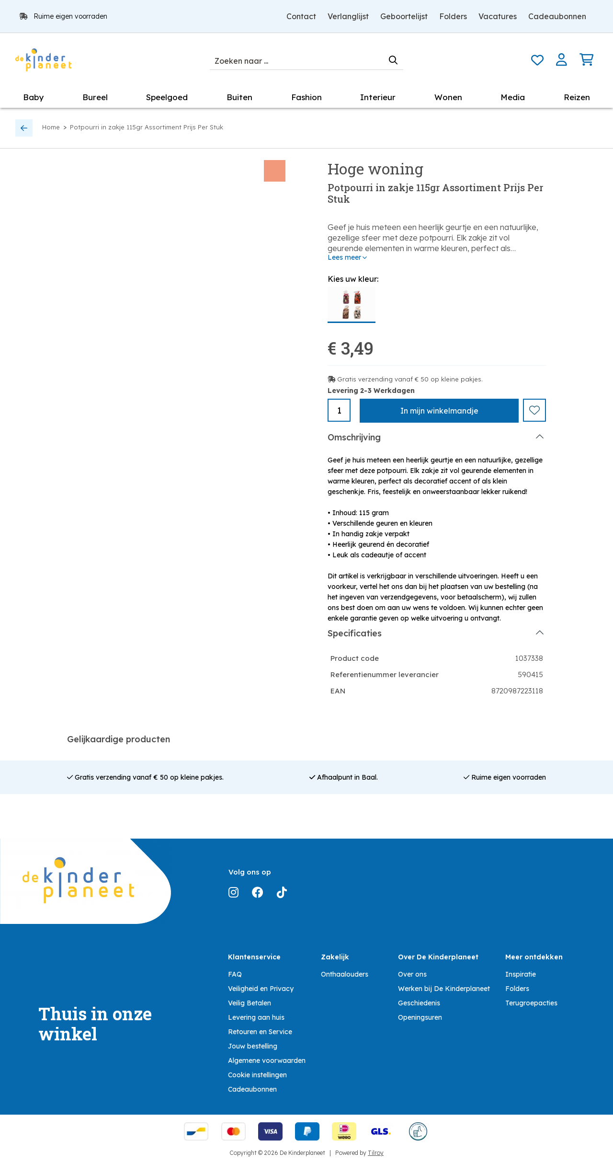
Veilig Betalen (249, 1002)
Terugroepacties (531, 1002)
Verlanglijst (348, 16)
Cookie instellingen (257, 1074)
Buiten (239, 97)
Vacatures (497, 16)
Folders (453, 16)
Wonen (448, 97)
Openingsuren (420, 1017)
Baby (33, 97)
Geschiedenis (419, 1002)
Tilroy (376, 1152)
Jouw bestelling (252, 1045)
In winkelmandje (439, 410)
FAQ (235, 973)
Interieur (378, 97)
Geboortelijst (404, 16)
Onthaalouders (344, 973)
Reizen (577, 97)
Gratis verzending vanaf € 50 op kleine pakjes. (410, 379)
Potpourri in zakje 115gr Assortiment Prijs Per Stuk (146, 127)
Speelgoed (167, 97)
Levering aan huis (256, 1017)
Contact (301, 16)
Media (512, 97)
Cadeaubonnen (557, 16)
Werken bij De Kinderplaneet (444, 988)
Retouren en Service (260, 1031)
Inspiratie (520, 973)
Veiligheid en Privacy (261, 988)
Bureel (95, 97)
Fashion (306, 97)
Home (51, 127)
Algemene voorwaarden (267, 1060)
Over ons (412, 973)
